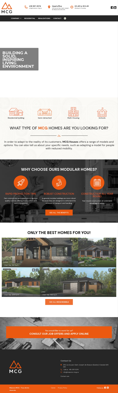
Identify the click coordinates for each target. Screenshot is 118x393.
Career (53, 388)
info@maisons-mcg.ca (71, 372)
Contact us (65, 376)
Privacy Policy (62, 388)
